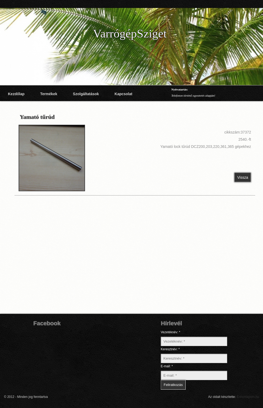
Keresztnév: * (170, 349)
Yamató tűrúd (37, 117)
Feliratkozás (173, 385)
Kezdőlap (16, 94)
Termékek (48, 94)
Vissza (242, 177)
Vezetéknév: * (170, 332)
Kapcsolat (123, 94)
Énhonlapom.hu (248, 397)
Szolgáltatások (86, 94)
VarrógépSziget (130, 33)
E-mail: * (167, 366)
